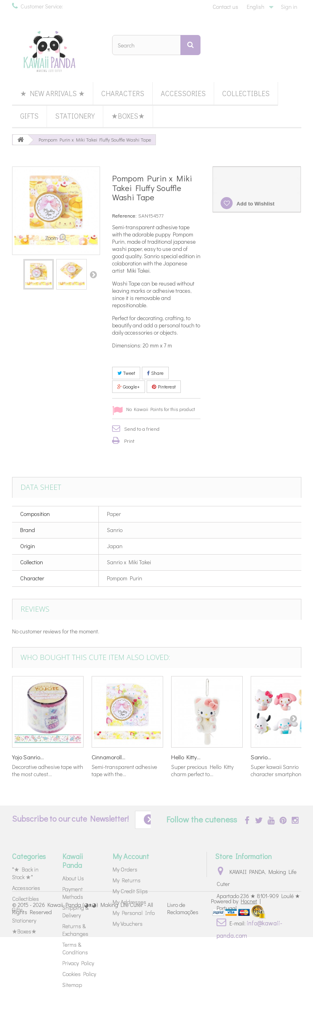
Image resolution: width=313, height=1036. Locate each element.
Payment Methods (72, 892)
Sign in (289, 6)
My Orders (125, 869)
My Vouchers (128, 923)
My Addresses (129, 902)
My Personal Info (134, 913)
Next (93, 274)
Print (129, 440)
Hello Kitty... (185, 757)
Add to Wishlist (254, 204)
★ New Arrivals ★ (52, 93)
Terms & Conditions (75, 948)
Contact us (225, 6)
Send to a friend (142, 428)
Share (155, 373)
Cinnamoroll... (108, 757)
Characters (122, 93)
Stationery (75, 116)
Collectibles (246, 93)
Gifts (29, 116)
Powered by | (236, 1000)
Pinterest (164, 386)
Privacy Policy (78, 963)
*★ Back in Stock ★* (25, 873)
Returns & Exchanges (75, 929)
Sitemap (72, 985)
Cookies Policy (79, 974)
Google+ (128, 386)
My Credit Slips (130, 891)
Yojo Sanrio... (28, 757)
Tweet (126, 373)
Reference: (124, 215)
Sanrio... (261, 757)
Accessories (183, 93)
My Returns (127, 880)
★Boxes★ (128, 116)
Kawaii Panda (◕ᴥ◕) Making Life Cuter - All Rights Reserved (82, 1006)
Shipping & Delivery (75, 911)
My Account (131, 856)
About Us (73, 878)
